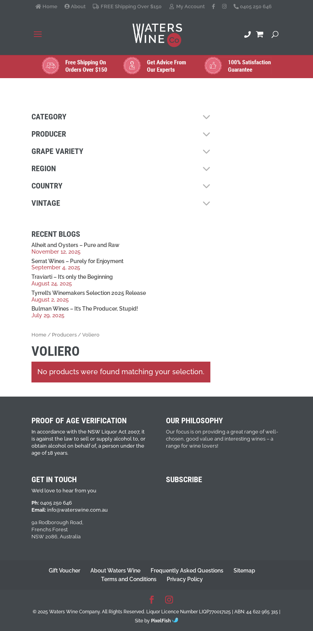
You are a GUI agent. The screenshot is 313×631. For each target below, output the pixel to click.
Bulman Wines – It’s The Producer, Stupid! (84, 308)
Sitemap (244, 570)
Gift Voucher (64, 570)
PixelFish (164, 621)
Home (46, 6)
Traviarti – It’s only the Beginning (72, 277)
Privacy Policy (185, 579)
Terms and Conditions (128, 579)
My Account (187, 6)
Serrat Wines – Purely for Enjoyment (77, 261)
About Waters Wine (115, 570)
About (75, 6)
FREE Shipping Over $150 (127, 6)
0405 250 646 (253, 6)
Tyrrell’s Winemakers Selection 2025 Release (88, 293)
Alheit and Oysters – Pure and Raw (75, 245)
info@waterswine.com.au (77, 510)
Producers (64, 335)
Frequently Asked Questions (187, 570)
